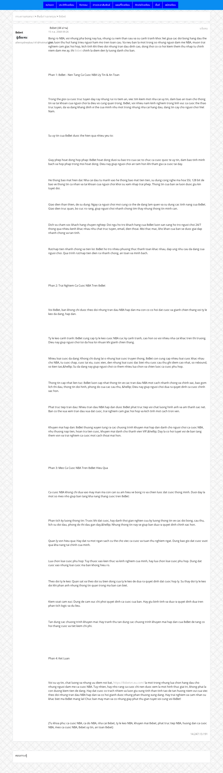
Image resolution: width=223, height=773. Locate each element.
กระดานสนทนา (24, 16)
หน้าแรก (50, 5)
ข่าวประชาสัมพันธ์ (101, 5)
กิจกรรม (83, 5)
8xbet (62, 16)
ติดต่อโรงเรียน (142, 5)
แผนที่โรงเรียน (122, 5)
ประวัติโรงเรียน (66, 5)
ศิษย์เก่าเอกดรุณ (46, 16)
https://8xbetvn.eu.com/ (128, 683)
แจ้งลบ (204, 28)
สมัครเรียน (170, 5)
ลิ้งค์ (157, 5)
